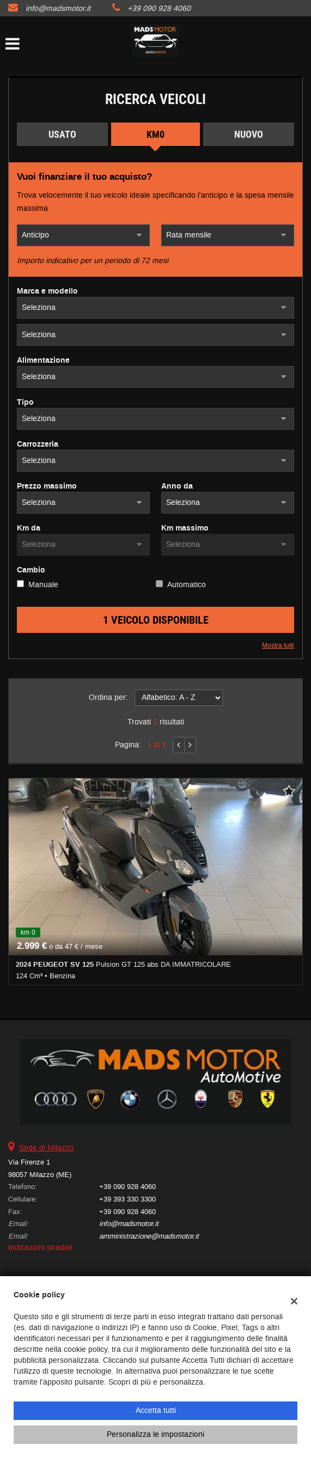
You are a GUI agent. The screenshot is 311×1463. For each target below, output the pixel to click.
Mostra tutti (278, 645)
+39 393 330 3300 (127, 1199)
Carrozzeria (37, 444)
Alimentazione (43, 360)
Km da (28, 528)
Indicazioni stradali (40, 1247)
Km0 (155, 134)
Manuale (43, 585)
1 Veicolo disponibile (156, 619)
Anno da (177, 486)
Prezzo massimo (47, 486)
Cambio (31, 570)
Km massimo (185, 528)
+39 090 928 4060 (159, 8)
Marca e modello (47, 291)
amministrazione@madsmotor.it (149, 1236)
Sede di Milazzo (46, 1148)
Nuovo (248, 134)
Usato (62, 134)
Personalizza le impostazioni (155, 1434)
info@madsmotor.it (58, 8)
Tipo (25, 402)
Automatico (186, 585)
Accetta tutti (156, 1410)
